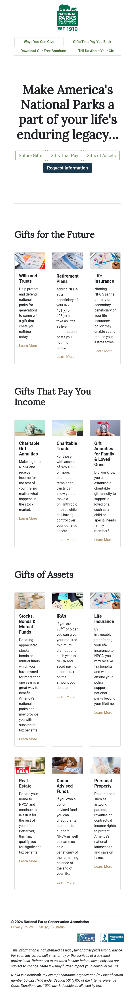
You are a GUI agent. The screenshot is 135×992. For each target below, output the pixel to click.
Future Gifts (30, 155)
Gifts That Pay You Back (92, 42)
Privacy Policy (22, 927)
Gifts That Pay (64, 155)
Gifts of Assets (101, 155)
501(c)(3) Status (52, 927)
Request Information (67, 168)
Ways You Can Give (39, 42)
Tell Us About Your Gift (96, 51)
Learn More (28, 346)
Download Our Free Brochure (43, 51)
